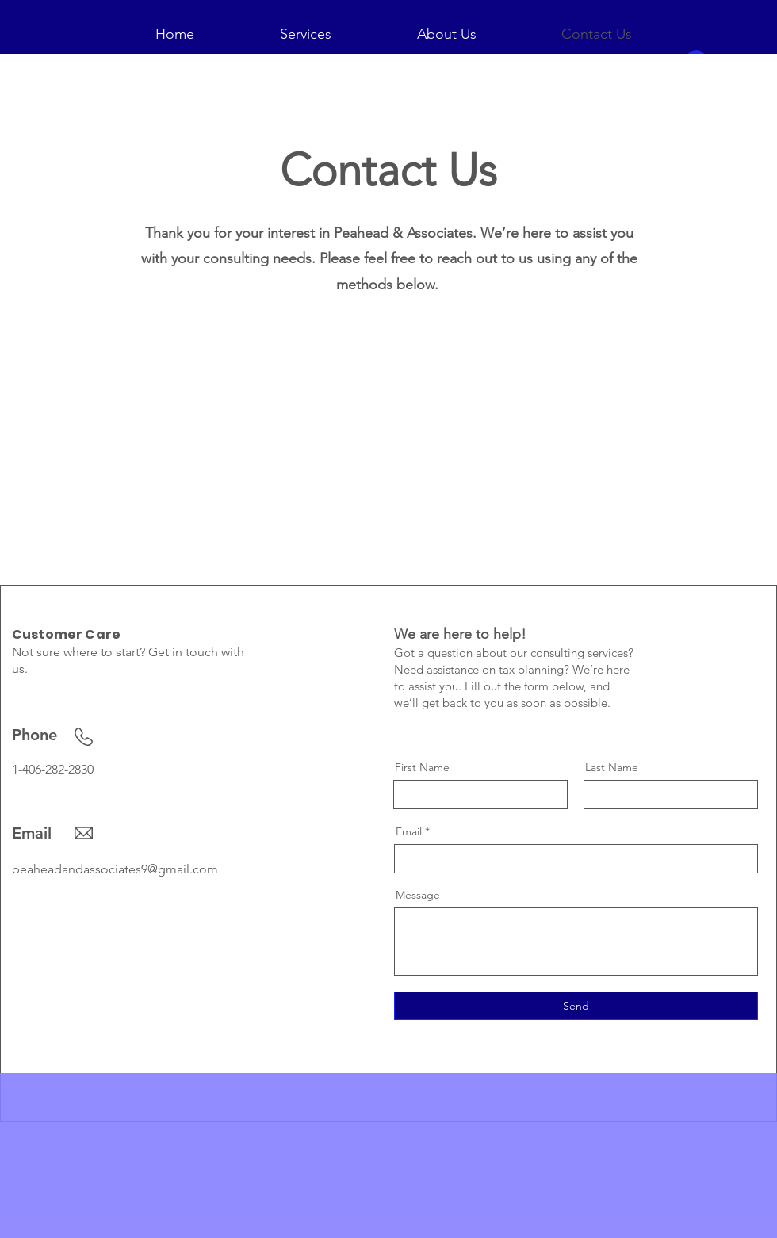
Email (409, 831)
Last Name (611, 767)
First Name (422, 767)
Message (418, 894)
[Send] (576, 1006)
